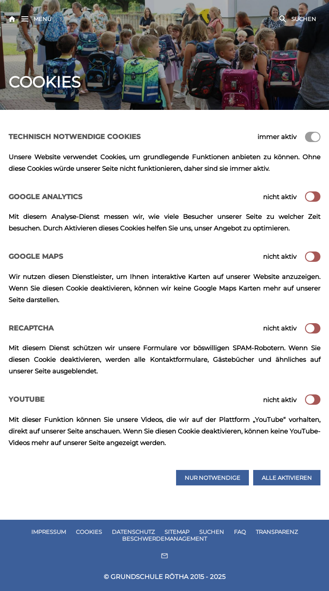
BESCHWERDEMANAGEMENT (164, 538)
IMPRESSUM (48, 531)
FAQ (240, 531)
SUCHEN (211, 531)
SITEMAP (176, 531)
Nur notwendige (212, 477)
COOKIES (89, 531)
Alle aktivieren (287, 477)
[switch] (312, 196)
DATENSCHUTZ (133, 531)
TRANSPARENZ (277, 531)
